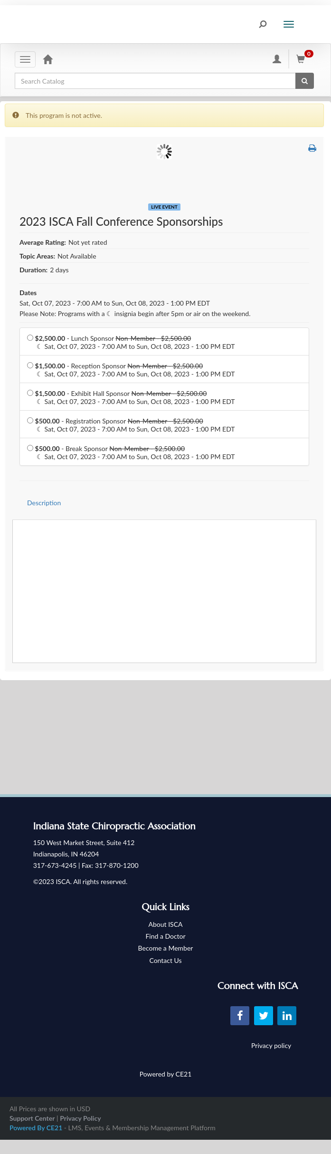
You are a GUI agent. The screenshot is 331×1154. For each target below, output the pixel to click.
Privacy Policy (80, 1118)
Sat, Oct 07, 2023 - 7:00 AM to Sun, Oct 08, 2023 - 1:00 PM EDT (114, 303)
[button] (312, 148)
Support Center (32, 1118)
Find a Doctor (165, 936)
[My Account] (276, 59)
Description (44, 503)
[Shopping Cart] (306, 59)
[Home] (47, 59)
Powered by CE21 (166, 1074)
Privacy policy (271, 1045)
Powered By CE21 (36, 1128)
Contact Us (165, 960)
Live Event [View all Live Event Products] (164, 207)
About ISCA (166, 924)
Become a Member (165, 948)
